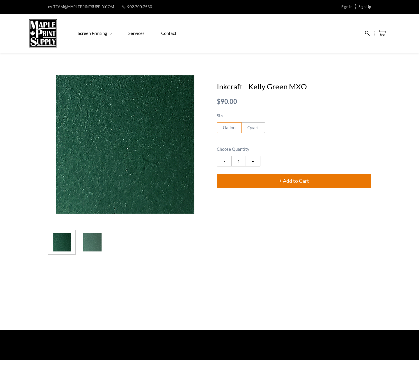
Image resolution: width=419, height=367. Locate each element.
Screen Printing (114, 37)
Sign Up (364, 6)
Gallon (229, 134)
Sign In (346, 6)
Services (156, 37)
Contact (188, 37)
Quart (253, 134)
